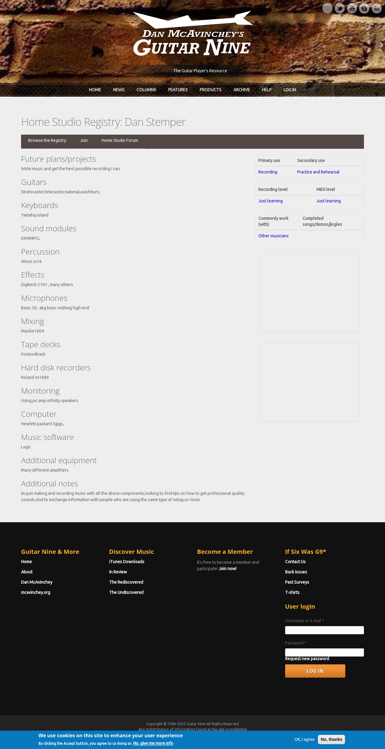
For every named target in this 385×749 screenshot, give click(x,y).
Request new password (307, 658)
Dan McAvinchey (36, 582)
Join (84, 140)
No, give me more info (153, 745)
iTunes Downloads (126, 561)
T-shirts (292, 592)
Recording (267, 172)
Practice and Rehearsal (318, 172)
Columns (146, 89)
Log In (290, 89)
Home (95, 89)
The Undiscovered (126, 592)
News (119, 89)
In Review (118, 572)
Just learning (270, 200)
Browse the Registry (47, 140)
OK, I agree (304, 741)
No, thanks (331, 741)
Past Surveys (297, 582)
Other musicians (273, 235)
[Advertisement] (310, 291)
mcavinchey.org (35, 592)
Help (267, 89)
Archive (241, 89)
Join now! (227, 568)
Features (178, 89)
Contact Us (295, 561)
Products (210, 89)
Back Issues (296, 572)
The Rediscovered (126, 582)
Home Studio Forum (120, 140)
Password (295, 643)
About (26, 572)
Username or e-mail (304, 620)
